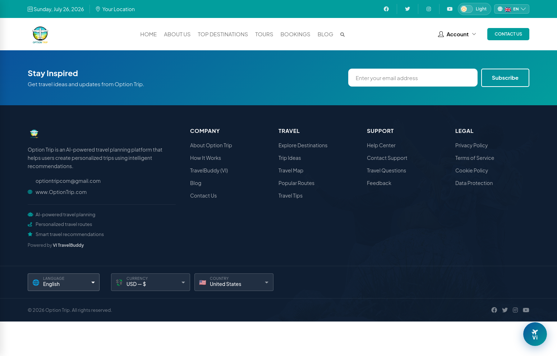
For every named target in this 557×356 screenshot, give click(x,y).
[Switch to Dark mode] (474, 9)
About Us (177, 34)
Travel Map (290, 170)
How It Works (205, 157)
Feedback (379, 183)
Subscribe (505, 77)
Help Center (381, 145)
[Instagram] (515, 310)
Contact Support (387, 157)
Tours (264, 34)
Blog (325, 34)
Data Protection (474, 183)
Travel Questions (386, 170)
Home (148, 34)
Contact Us (508, 34)
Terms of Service (474, 157)
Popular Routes (296, 183)
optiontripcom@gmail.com (68, 180)
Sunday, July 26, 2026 (56, 9)
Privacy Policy (471, 145)
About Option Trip (211, 145)
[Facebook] (494, 310)
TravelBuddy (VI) (209, 170)
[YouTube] (526, 310)
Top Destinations (223, 34)
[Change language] (511, 9)
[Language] (64, 282)
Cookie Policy (471, 170)
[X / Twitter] (505, 310)
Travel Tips (290, 195)
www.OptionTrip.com (61, 192)
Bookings (295, 34)
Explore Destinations (302, 145)
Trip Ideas (289, 157)
